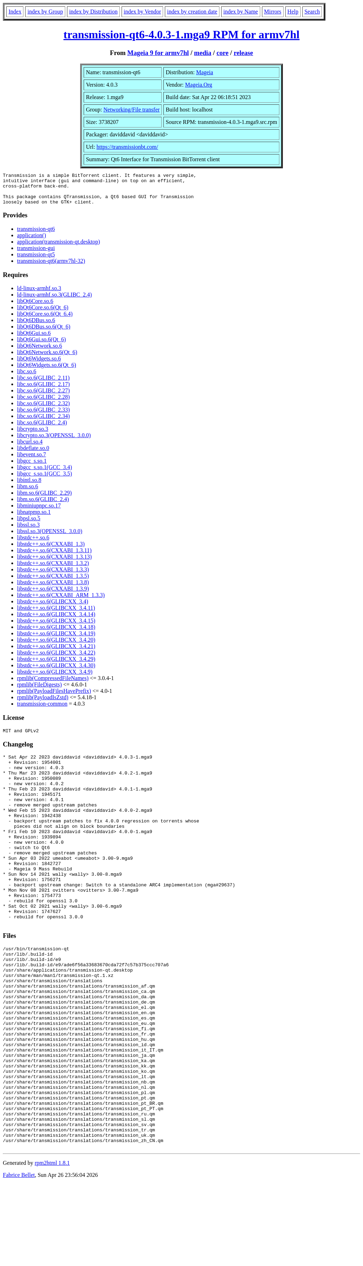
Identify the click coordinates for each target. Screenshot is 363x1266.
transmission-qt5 (36, 261)
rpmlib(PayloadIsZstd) (42, 704)
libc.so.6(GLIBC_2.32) (43, 410)
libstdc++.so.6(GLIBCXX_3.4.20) (56, 646)
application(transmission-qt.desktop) (58, 248)
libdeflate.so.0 (33, 454)
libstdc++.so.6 (33, 544)
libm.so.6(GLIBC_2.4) (43, 505)
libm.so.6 (27, 493)
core (223, 52)
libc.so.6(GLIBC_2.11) (43, 384)
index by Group (45, 12)
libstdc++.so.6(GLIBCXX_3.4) (52, 608)
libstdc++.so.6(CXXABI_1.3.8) (53, 589)
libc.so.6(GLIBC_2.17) (43, 390)
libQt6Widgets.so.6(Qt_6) (46, 371)
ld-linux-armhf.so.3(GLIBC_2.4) (54, 301)
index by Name (240, 12)
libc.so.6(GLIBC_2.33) (43, 416)
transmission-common (42, 710)
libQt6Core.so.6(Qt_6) (42, 314)
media (202, 52)
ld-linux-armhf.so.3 (39, 295)
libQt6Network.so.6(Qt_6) (47, 358)
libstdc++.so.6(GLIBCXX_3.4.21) (56, 653)
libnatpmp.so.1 (34, 518)
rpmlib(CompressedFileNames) (53, 684)
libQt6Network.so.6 (39, 352)
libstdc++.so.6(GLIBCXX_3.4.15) (56, 627)
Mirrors (272, 12)
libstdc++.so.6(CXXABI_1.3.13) (54, 563)
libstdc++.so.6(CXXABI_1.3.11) (54, 557)
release (243, 52)
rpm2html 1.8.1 (52, 1245)
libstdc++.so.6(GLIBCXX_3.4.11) (56, 614)
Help (292, 12)
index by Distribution (93, 12)
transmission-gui (36, 254)
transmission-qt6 (36, 235)
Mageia (204, 72)
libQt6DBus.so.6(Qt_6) (43, 333)
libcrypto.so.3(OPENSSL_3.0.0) (54, 442)
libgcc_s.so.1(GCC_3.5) (44, 480)
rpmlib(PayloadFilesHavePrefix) (54, 697)
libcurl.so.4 (30, 448)
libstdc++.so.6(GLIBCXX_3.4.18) (56, 633)
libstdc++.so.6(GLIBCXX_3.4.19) (56, 640)
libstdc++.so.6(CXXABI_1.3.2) (53, 569)
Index (15, 12)
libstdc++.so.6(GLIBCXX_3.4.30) (56, 672)
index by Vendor (142, 12)
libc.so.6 (26, 378)
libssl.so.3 (28, 531)
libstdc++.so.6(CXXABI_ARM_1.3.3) (61, 601)
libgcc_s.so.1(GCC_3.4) (44, 474)
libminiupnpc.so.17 (39, 512)
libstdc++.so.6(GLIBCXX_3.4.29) (56, 665)
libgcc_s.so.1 (32, 467)
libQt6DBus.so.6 (36, 327)
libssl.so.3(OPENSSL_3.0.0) (49, 537)
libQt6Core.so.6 (35, 307)
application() (31, 242)
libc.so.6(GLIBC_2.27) (43, 397)
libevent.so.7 (31, 461)
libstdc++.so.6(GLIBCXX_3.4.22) (56, 659)
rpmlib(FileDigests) (39, 691)
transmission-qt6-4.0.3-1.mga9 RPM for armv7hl (181, 34)
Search (312, 12)
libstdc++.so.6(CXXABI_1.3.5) (53, 582)
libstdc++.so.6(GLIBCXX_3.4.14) (56, 621)
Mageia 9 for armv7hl (158, 52)
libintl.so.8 (29, 486)
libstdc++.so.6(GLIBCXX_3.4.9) (55, 678)
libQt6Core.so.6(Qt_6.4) (45, 320)
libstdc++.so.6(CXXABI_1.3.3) (53, 576)
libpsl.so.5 (28, 525)
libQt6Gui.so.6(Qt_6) (41, 346)
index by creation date (192, 12)
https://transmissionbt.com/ (127, 147)
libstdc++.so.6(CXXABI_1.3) (51, 550)
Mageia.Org (198, 85)
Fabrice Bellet (19, 1257)
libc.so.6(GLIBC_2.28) (43, 403)
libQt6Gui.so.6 (34, 339)
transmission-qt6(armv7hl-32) (51, 267)
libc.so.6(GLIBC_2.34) (43, 422)
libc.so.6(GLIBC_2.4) (42, 429)
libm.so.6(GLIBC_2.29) (44, 499)
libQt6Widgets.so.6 (39, 365)
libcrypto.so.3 (32, 435)
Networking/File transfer (132, 110)
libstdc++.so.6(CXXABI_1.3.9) (53, 595)
